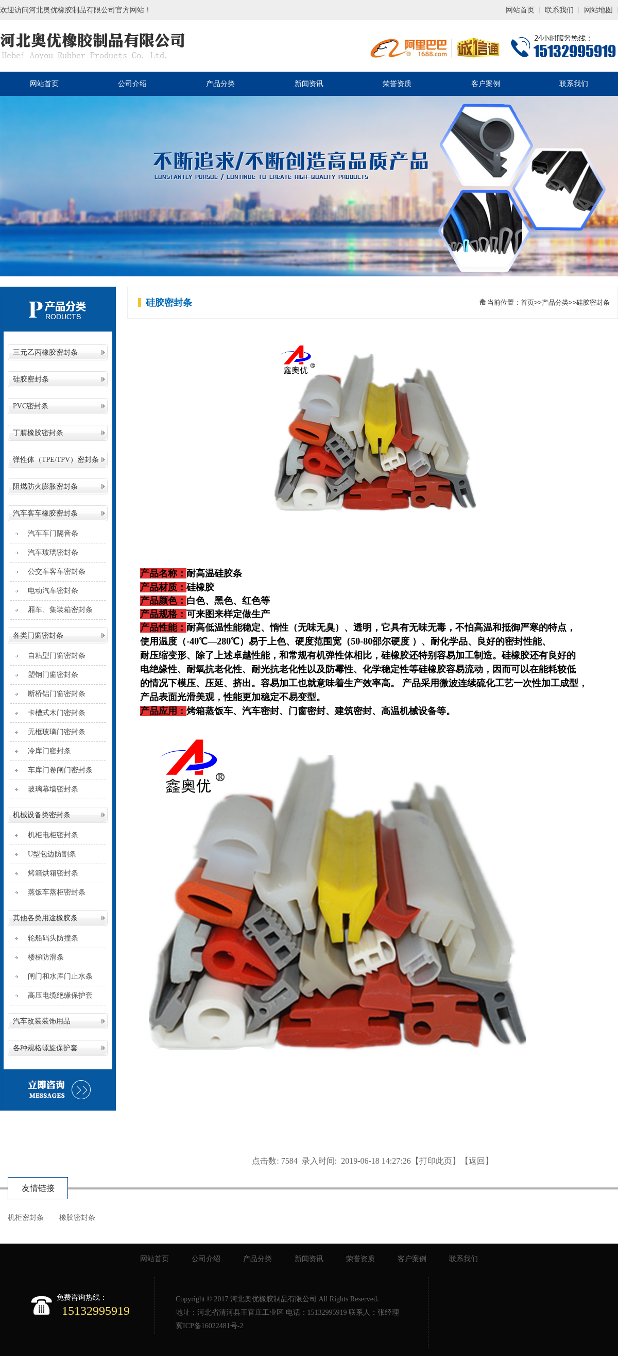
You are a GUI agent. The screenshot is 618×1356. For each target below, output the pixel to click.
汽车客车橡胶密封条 (45, 513)
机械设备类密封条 (42, 815)
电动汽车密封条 (49, 590)
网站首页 (520, 10)
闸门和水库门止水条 (57, 976)
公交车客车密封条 (53, 571)
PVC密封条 (30, 406)
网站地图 (598, 10)
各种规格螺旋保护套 (45, 1048)
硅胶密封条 (31, 379)
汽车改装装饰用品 (42, 1021)
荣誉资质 (397, 84)
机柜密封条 (26, 1217)
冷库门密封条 (46, 751)
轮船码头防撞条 (49, 938)
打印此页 (435, 1160)
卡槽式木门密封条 (53, 713)
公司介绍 (132, 84)
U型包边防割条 (48, 854)
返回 (477, 1160)
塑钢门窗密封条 (49, 675)
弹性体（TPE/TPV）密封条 (56, 460)
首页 (527, 302)
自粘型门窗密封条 (53, 655)
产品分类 (220, 84)
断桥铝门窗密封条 (53, 694)
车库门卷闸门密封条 (57, 770)
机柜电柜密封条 (49, 835)
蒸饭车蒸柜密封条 (53, 892)
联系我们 (559, 10)
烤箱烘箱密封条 (49, 873)
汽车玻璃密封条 (49, 552)
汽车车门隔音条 (49, 533)
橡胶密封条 (77, 1217)
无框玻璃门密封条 (53, 732)
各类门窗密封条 (38, 635)
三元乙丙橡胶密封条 (45, 352)
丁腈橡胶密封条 (38, 433)
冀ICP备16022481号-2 (209, 1326)
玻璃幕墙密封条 (49, 789)
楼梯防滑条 (42, 957)
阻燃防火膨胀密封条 (45, 486)
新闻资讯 (309, 84)
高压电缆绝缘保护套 (57, 995)
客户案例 (485, 84)
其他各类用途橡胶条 (45, 918)
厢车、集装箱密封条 (57, 610)
